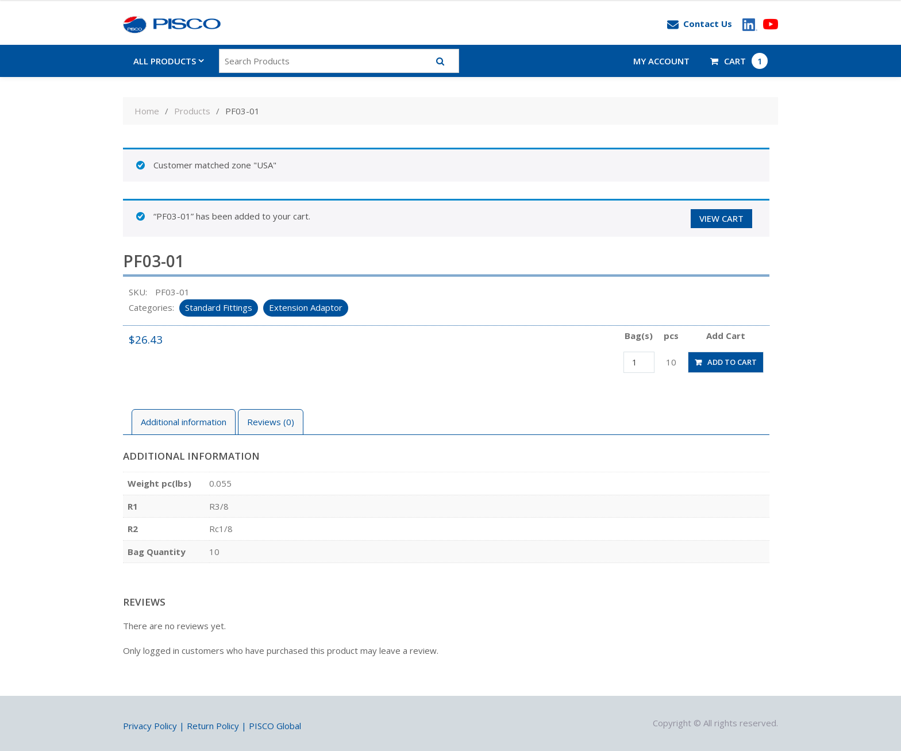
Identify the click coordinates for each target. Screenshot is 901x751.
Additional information (183, 422)
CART (739, 61)
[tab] (184, 422)
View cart (721, 218)
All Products (164, 61)
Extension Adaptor (305, 307)
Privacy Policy (150, 725)
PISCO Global (275, 725)
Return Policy (213, 725)
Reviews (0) (270, 422)
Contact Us (699, 24)
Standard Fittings (218, 307)
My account (661, 61)
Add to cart (732, 362)
